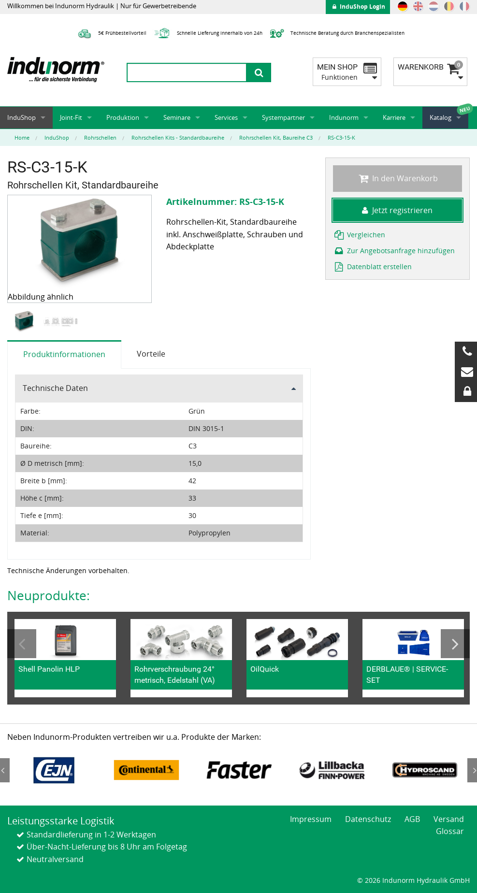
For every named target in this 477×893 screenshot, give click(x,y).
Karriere (394, 117)
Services (226, 117)
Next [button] (455, 643)
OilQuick (264, 669)
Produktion (122, 117)
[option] (25, 321)
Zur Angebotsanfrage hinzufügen (394, 250)
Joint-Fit (71, 117)
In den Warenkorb (397, 178)
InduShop (21, 117)
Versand (449, 819)
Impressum (311, 819)
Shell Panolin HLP (49, 669)
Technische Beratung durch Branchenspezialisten (336, 32)
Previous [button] (21, 643)
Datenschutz (368, 819)
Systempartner (283, 117)
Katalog (440, 117)
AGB (412, 819)
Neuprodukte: (48, 595)
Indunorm (344, 117)
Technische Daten (55, 388)
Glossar (450, 831)
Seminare (176, 117)
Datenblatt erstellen (372, 266)
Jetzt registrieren (397, 210)
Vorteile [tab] (151, 353)
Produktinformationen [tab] (64, 354)
